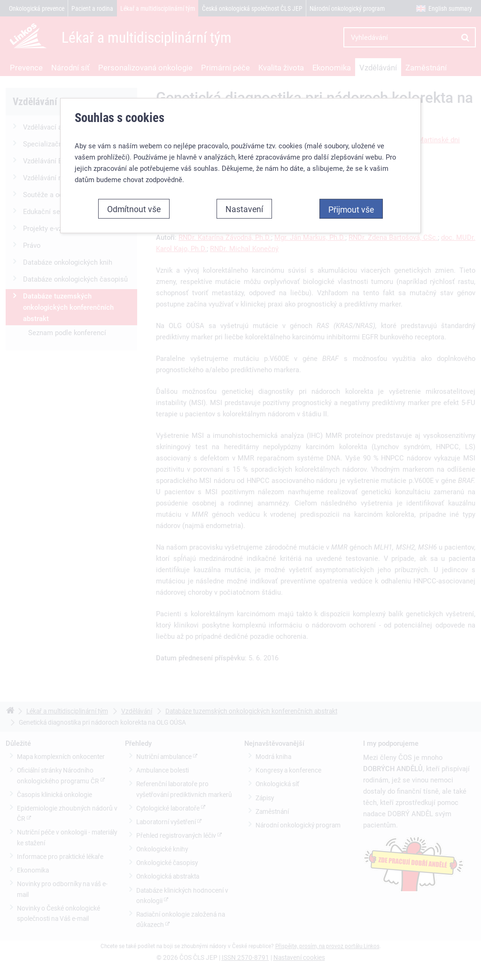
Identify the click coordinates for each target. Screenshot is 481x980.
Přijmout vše (351, 209)
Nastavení (244, 208)
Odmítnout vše (134, 208)
